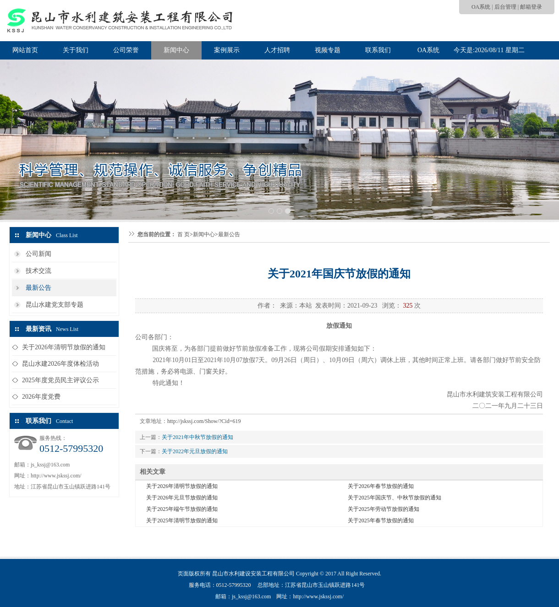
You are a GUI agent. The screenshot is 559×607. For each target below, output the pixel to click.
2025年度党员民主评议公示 (60, 380)
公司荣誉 (126, 50)
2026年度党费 (41, 396)
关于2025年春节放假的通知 (381, 520)
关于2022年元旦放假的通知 (195, 451)
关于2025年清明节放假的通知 (182, 520)
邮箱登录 (531, 7)
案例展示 (227, 50)
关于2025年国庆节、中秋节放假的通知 (394, 497)
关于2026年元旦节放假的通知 (182, 497)
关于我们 (75, 50)
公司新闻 (38, 253)
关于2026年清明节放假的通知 (63, 347)
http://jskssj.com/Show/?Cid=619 (204, 421)
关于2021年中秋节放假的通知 (197, 437)
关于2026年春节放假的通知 (381, 486)
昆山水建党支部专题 (54, 304)
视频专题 (327, 50)
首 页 (183, 234)
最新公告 (38, 287)
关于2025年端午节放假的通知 (182, 509)
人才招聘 (277, 50)
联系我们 (378, 50)
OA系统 (480, 7)
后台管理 (505, 7)
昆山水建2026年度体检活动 (60, 363)
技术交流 (38, 270)
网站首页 (25, 50)
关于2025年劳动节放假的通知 (383, 509)
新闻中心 (176, 50)
